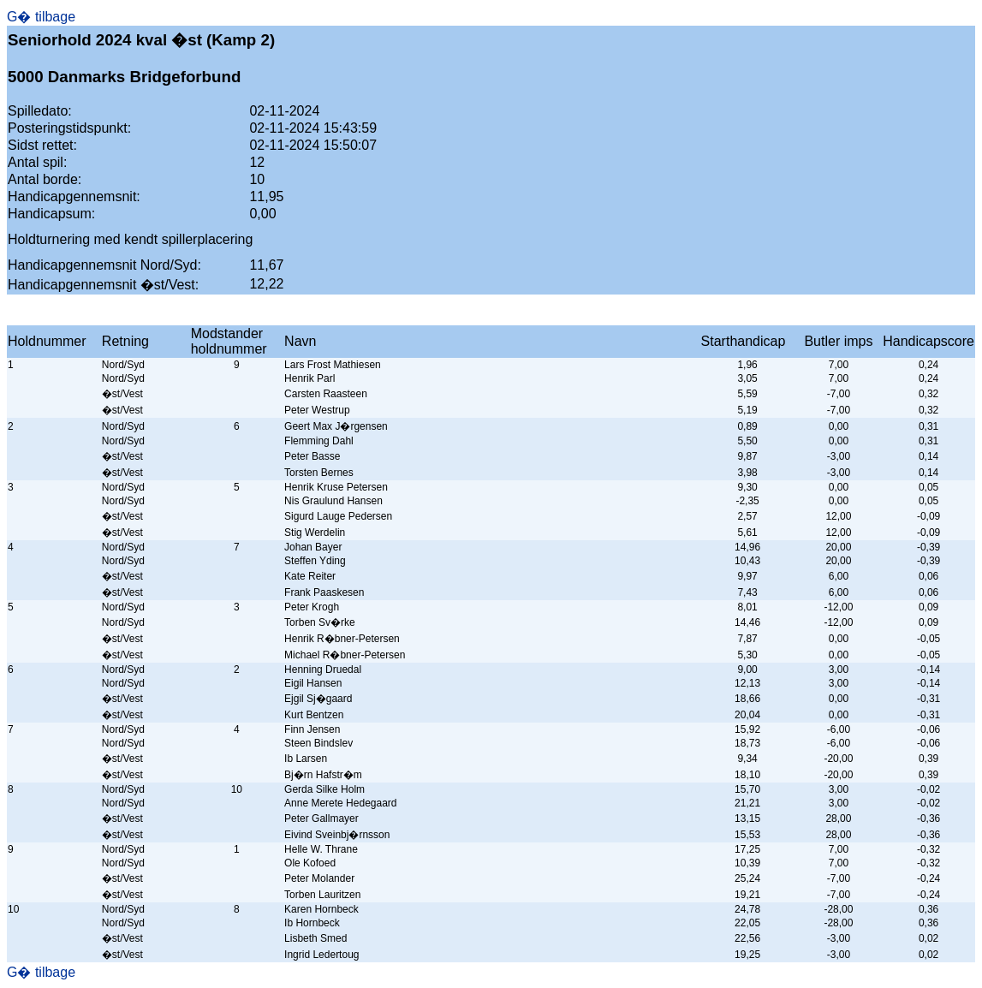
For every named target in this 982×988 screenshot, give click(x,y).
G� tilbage (41, 16)
